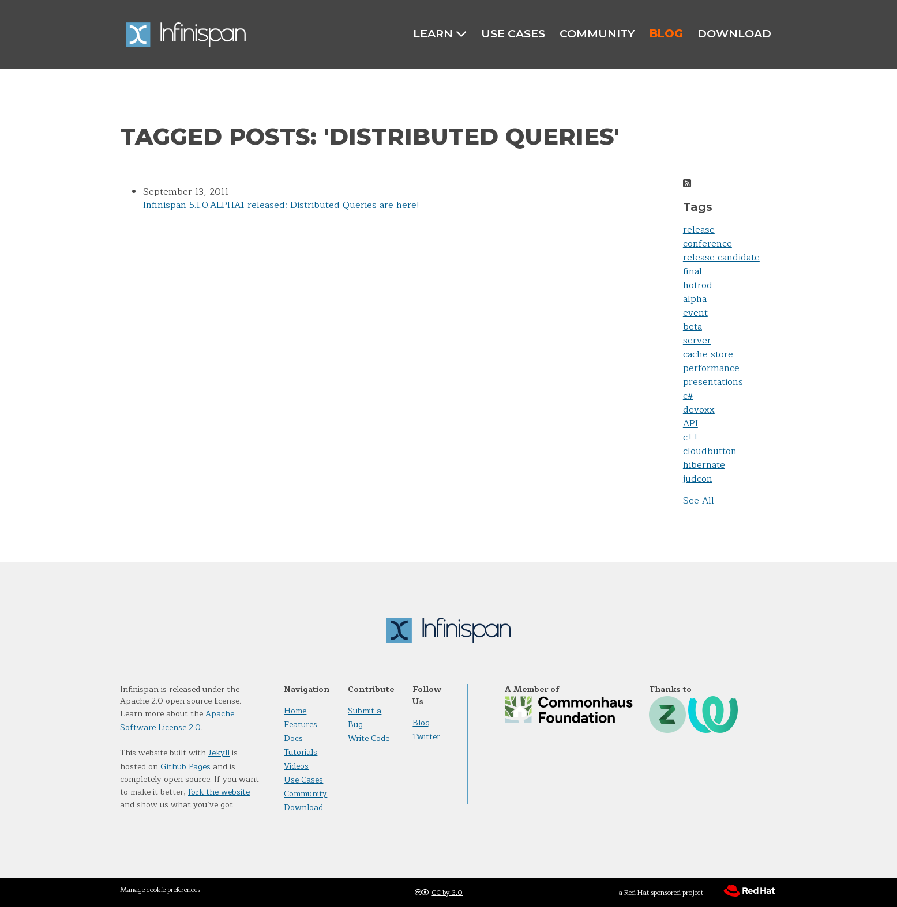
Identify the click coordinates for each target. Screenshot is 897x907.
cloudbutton (710, 451)
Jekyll (219, 752)
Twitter (426, 736)
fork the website (219, 792)
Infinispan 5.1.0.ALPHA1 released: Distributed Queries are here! (281, 205)
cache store (708, 354)
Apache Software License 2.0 (177, 720)
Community (597, 33)
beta (692, 326)
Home (295, 710)
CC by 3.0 (447, 892)
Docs (293, 738)
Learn (440, 33)
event (695, 312)
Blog (666, 33)
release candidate (721, 257)
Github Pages (185, 766)
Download (734, 33)
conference (707, 243)
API (690, 423)
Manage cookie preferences (160, 889)
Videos (296, 766)
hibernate (704, 465)
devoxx (699, 409)
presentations (713, 382)
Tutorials (300, 752)
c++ (691, 437)
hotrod (697, 285)
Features (300, 724)
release (699, 229)
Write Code (368, 738)
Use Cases (513, 33)
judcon (697, 478)
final (692, 271)
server (697, 340)
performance (711, 368)
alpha (695, 299)
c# (688, 395)
